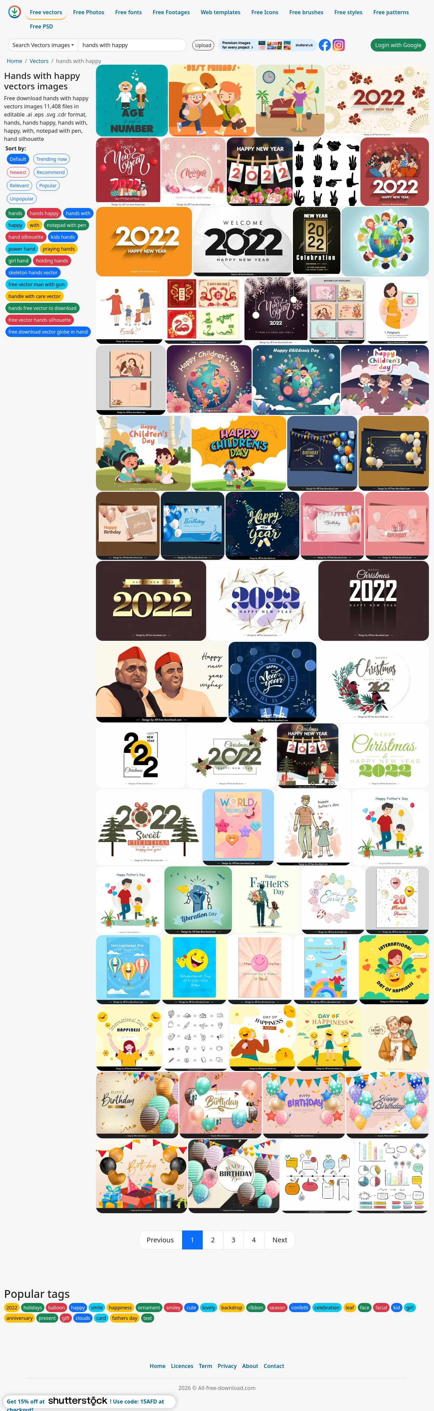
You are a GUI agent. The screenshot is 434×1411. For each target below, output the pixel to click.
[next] (280, 1239)
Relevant (19, 185)
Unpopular (22, 198)
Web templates (220, 12)
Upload (203, 45)
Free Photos (88, 12)
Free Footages (171, 12)
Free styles (348, 12)
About (250, 1366)
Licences (182, 1366)
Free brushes (306, 12)
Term (205, 1366)
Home (14, 61)
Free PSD (41, 26)
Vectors (38, 61)
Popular (48, 185)
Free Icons (264, 12)
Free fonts (128, 12)
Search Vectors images (41, 45)
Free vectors (46, 12)
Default (18, 159)
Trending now (51, 159)
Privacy (227, 1366)
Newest (18, 172)
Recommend (51, 172)
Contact (274, 1366)
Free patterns (391, 12)
